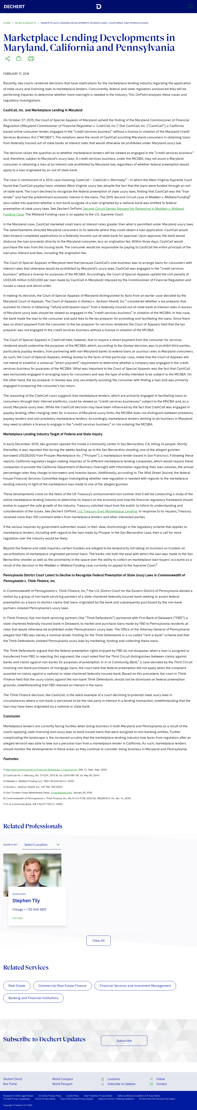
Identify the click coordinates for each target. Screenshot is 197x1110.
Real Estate (16, 986)
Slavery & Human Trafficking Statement (116, 1098)
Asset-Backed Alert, (62, 792)
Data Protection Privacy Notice (98, 1095)
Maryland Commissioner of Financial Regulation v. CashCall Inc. (42, 769)
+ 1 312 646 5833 (35, 909)
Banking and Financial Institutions (33, 998)
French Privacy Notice (45, 1098)
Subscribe (124, 1041)
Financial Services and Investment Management (135, 986)
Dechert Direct (12, 1079)
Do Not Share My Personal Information (157, 1098)
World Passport (62, 1084)
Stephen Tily (26, 901)
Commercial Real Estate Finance (62, 986)
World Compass (62, 1079)
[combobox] (41, 844)
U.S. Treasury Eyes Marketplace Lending (107, 511)
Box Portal (10, 1084)
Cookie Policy (72, 1095)
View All (98, 940)
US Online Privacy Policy (49, 1095)
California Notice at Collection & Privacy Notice (138, 1095)
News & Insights (25, 23)
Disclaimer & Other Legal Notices (18, 1095)
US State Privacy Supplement (16, 1098)
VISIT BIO (17, 918)
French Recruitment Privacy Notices (76, 1098)
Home (6, 23)
